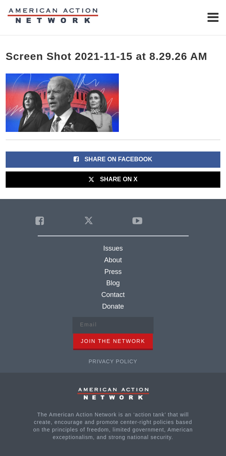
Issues (113, 248)
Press (112, 271)
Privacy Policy (113, 361)
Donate (113, 306)
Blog (113, 283)
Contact (113, 294)
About (113, 260)
